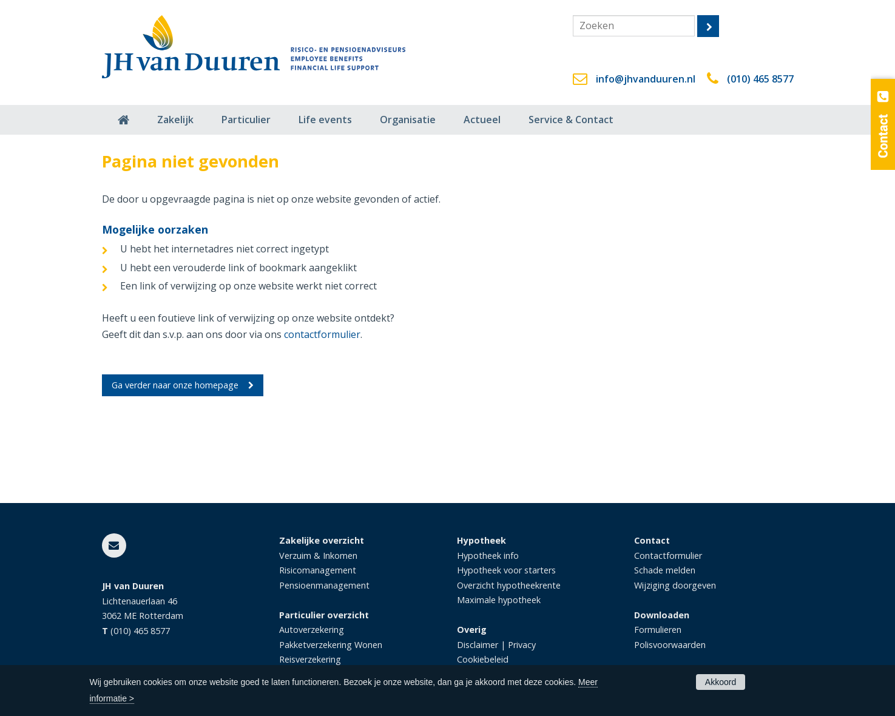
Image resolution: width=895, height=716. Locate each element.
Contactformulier (668, 555)
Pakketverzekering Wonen (330, 644)
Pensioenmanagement (324, 585)
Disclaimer (477, 644)
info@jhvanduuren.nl (645, 79)
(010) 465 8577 (760, 79)
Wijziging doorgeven (675, 585)
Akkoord (720, 682)
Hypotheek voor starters (506, 570)
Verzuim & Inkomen (318, 555)
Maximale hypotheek (499, 600)
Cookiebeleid (482, 659)
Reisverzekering (310, 659)
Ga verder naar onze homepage (175, 385)
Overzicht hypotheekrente (509, 585)
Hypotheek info (488, 555)
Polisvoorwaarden (670, 644)
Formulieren (657, 629)
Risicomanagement (317, 570)
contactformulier (322, 334)
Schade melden (664, 570)
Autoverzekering (311, 629)
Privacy (522, 644)
